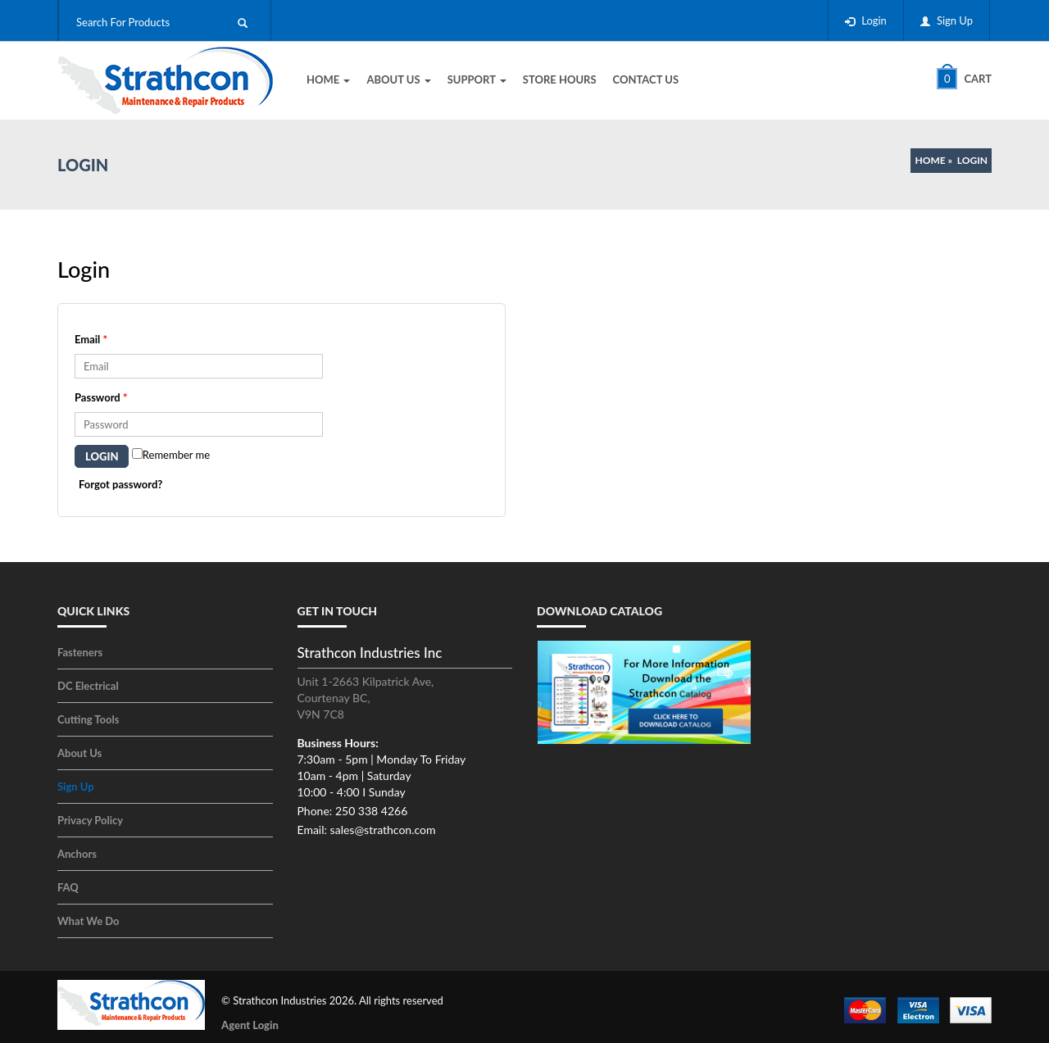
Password (101, 397)
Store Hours (560, 79)
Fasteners (79, 652)
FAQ (68, 887)
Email (91, 339)
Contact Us (646, 79)
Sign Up (955, 20)
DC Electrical (88, 685)
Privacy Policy (90, 820)
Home (328, 79)
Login (874, 20)
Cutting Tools (88, 719)
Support (476, 79)
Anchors (77, 853)
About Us (398, 79)
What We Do (88, 920)
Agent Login (250, 1025)
